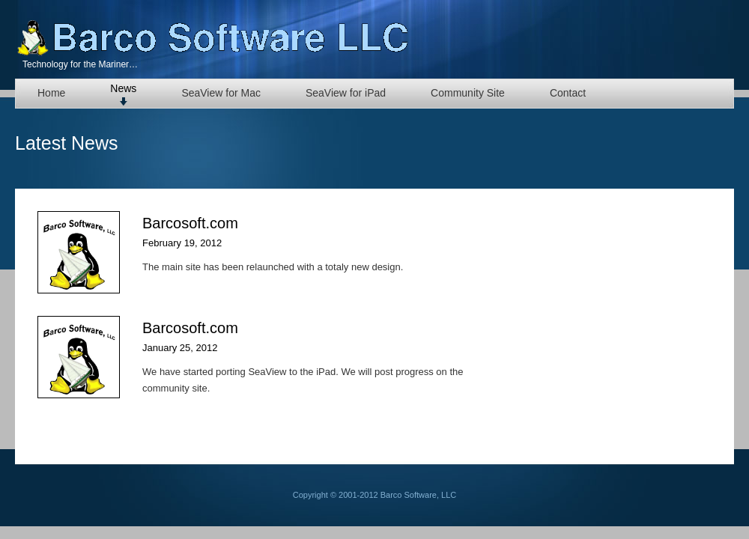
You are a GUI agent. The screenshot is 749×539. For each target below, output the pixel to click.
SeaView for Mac (221, 93)
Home (51, 93)
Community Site (468, 93)
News (123, 88)
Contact (568, 93)
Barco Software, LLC (213, 37)
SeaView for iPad (346, 93)
